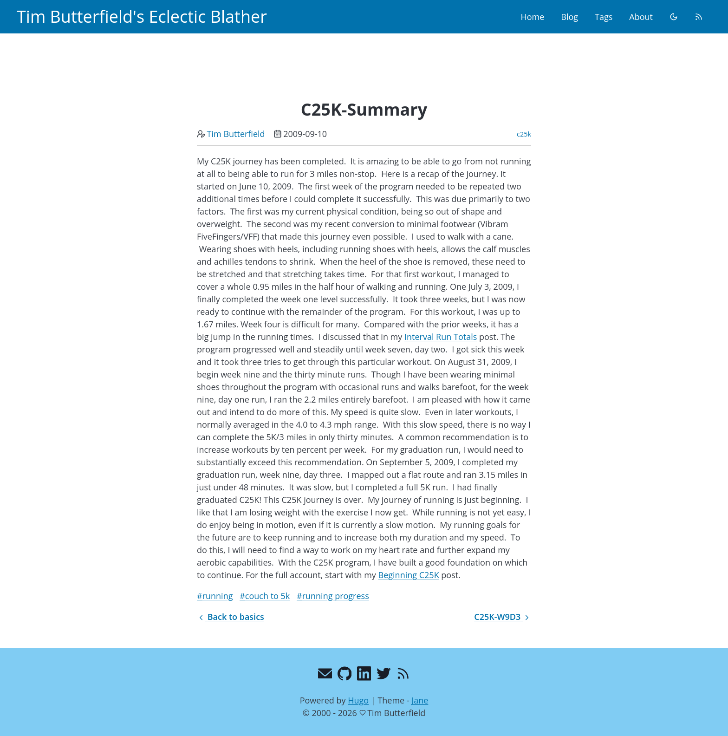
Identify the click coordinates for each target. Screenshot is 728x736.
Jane (419, 700)
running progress (335, 595)
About (641, 16)
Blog (569, 16)
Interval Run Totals (440, 336)
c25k (524, 134)
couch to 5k (267, 595)
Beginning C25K (408, 574)
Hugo (358, 700)
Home (532, 16)
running (217, 595)
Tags (603, 16)
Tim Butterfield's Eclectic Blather (142, 16)
